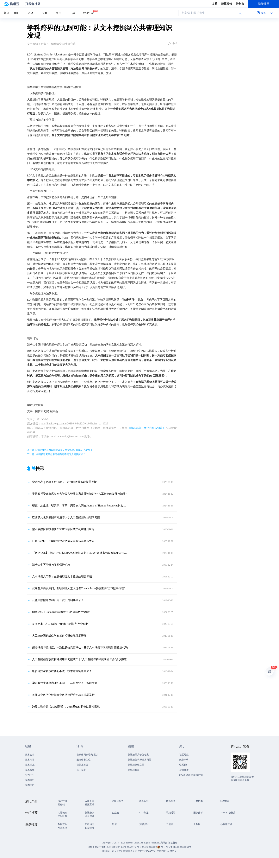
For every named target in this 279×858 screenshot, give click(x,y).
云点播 (169, 824)
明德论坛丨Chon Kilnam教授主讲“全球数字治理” (61, 612)
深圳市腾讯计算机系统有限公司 (104, 847)
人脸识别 (62, 812)
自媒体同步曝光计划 (87, 754)
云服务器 (89, 801)
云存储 (61, 804)
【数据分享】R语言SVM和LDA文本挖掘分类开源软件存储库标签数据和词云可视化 (80, 552)
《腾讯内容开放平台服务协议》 (146, 428)
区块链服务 (118, 801)
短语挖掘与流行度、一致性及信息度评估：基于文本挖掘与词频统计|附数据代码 (80, 647)
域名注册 (62, 801)
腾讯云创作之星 (136, 764)
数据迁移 (89, 827)
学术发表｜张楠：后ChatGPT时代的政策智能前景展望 (64, 481)
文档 (214, 3)
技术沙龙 (29, 764)
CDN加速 (144, 812)
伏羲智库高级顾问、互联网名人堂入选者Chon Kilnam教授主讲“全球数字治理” (78, 588)
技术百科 (29, 780)
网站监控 (62, 827)
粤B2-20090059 (149, 847)
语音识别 (89, 816)
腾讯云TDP (133, 769)
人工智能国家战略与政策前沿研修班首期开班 (59, 635)
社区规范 (184, 754)
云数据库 (198, 801)
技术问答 (29, 759)
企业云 (115, 812)
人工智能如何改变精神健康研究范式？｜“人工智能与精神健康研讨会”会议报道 (79, 659)
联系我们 (184, 764)
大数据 (196, 824)
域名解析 (225, 801)
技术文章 (29, 754)
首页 (6, 12)
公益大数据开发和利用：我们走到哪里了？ (58, 600)
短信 (114, 824)
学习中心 (29, 774)
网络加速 (171, 801)
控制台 (240, 3)
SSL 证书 (62, 816)
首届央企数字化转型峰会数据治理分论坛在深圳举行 (63, 694)
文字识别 (143, 824)
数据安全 (62, 824)
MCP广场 (88, 12)
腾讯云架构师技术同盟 (139, 759)
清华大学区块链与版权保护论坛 (51, 564)
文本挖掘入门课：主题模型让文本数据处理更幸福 (62, 576)
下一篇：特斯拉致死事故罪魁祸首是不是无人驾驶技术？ (56, 454)
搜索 (240, 13)
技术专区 (29, 785)
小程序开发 (226, 824)
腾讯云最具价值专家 (138, 754)
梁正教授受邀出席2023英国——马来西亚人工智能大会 (64, 683)
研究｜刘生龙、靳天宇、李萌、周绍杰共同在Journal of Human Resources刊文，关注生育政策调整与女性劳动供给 (80, 505)
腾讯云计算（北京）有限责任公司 (119, 851)
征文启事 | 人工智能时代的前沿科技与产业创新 (60, 623)
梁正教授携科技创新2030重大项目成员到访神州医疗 (63, 529)
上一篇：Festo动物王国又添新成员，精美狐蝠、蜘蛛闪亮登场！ (60, 449)
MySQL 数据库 (228, 812)
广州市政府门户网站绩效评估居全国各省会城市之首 (63, 541)
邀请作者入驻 (83, 759)
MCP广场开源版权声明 (191, 774)
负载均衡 (89, 824)
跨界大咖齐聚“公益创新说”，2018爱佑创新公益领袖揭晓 (66, 706)
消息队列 (143, 801)
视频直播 (89, 804)
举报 (172, 43)
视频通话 (171, 812)
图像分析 (198, 812)
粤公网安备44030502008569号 (176, 847)
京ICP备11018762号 (167, 851)
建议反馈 (226, 3)
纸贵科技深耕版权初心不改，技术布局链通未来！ (62, 671)
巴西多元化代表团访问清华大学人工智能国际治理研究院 (66, 517)
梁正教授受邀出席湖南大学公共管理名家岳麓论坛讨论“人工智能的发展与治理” (79, 493)
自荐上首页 (82, 764)
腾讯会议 (89, 812)
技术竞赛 (81, 769)
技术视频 (29, 769)
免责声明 (184, 759)
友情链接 (184, 769)
